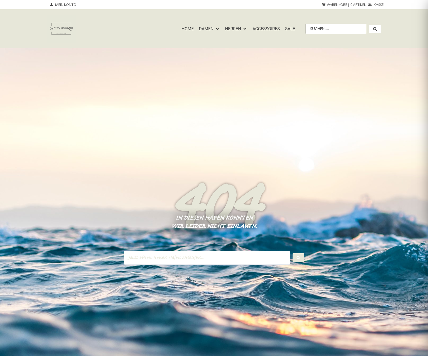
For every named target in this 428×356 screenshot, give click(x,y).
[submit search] (375, 29)
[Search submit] (298, 257)
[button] (209, 28)
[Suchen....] (336, 29)
